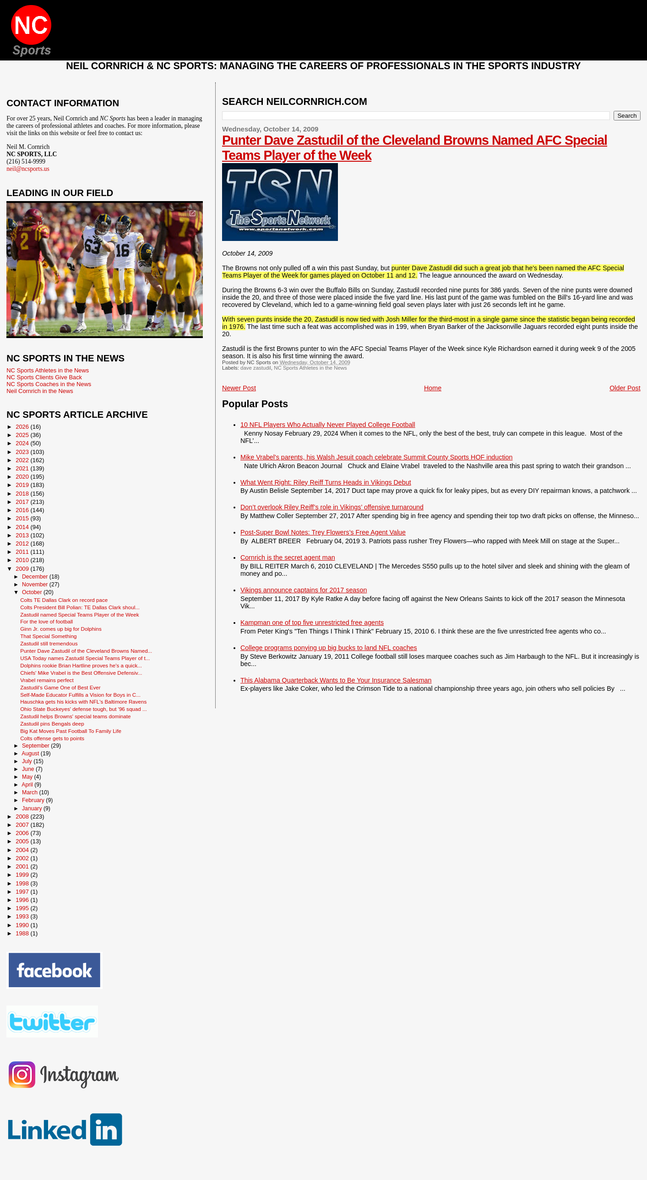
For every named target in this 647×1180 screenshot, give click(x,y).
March (30, 792)
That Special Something (48, 636)
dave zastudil (255, 368)
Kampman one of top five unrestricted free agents (312, 622)
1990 (23, 925)
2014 (23, 527)
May (28, 777)
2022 (23, 460)
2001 (23, 866)
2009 (23, 568)
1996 (23, 899)
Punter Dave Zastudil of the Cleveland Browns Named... (86, 651)
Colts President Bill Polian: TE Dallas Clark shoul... (80, 607)
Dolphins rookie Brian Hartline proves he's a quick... (81, 665)
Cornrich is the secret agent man (287, 557)
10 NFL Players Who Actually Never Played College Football (327, 424)
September (36, 746)
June (29, 769)
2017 (23, 501)
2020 (23, 476)
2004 (23, 850)
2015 (23, 518)
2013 (23, 535)
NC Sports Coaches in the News (48, 384)
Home (432, 388)
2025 (23, 435)
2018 (23, 493)
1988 (23, 933)
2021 (23, 468)
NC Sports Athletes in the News (310, 368)
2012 (23, 543)
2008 (23, 816)
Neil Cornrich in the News (39, 391)
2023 (23, 451)
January (32, 808)
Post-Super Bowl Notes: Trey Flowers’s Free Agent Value (323, 532)
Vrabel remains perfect (47, 680)
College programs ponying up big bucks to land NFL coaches (328, 647)
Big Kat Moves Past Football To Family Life (70, 731)
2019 (23, 484)
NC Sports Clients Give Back (44, 377)
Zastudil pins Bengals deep (52, 724)
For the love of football (46, 621)
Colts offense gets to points (52, 738)
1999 (23, 874)
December (35, 577)
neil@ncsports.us (27, 168)
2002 (23, 858)
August (31, 753)
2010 (23, 560)
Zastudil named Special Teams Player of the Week (79, 614)
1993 (23, 916)
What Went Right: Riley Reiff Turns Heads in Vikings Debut (325, 482)
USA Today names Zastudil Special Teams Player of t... (85, 658)
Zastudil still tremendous (48, 643)
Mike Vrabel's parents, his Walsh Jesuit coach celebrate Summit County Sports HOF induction (376, 457)
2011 (23, 551)
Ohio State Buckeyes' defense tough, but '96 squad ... (83, 709)
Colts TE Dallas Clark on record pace (64, 600)
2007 (23, 824)
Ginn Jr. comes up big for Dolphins (61, 629)
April (28, 784)
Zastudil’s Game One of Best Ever (60, 687)
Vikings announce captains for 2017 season (303, 590)
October (32, 592)
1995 (23, 908)
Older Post (625, 388)
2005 (23, 841)
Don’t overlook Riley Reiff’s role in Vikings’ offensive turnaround (332, 507)
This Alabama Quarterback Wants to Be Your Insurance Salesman (335, 680)
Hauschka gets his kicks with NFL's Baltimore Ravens (83, 702)
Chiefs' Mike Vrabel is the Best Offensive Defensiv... (81, 673)
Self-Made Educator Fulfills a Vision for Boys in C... (80, 695)
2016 (23, 510)
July (27, 761)
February (34, 800)
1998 (23, 883)
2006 (23, 833)
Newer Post (239, 388)
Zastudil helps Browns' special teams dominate (75, 716)
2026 (23, 426)
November (35, 584)
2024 (23, 443)
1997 (23, 891)
